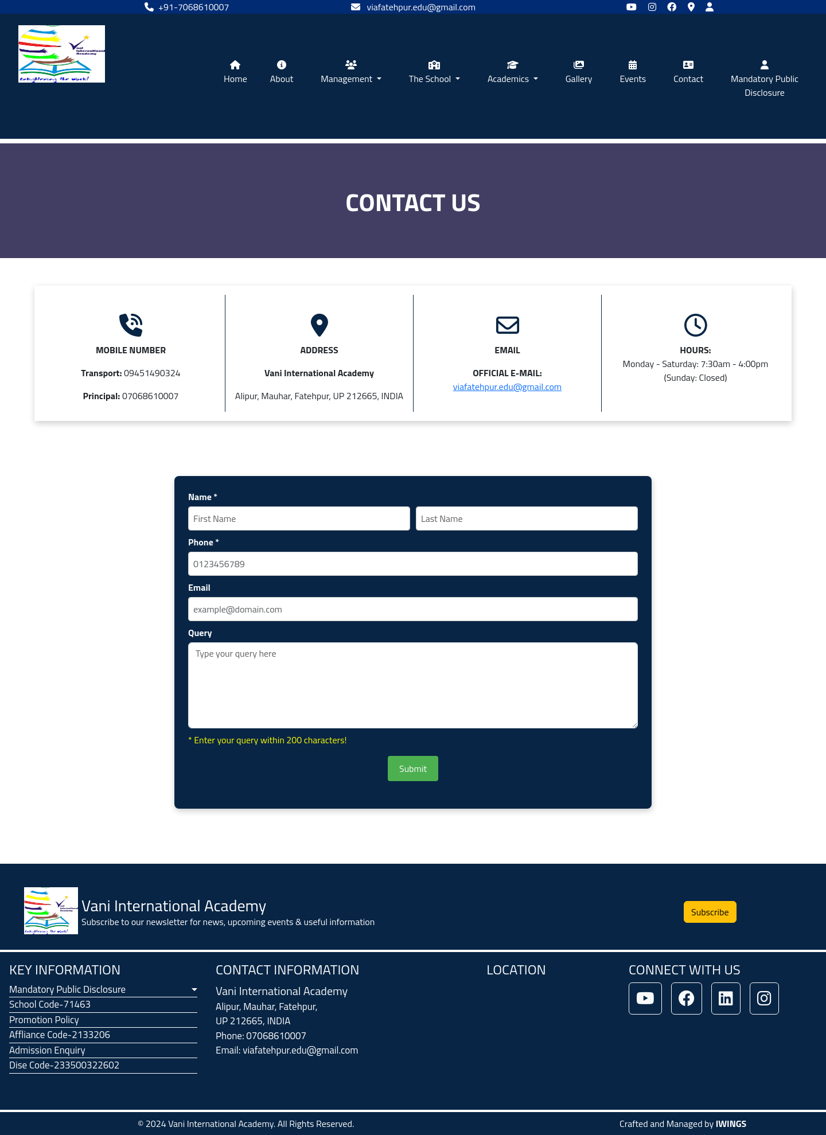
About (282, 72)
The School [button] (431, 72)
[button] (103, 989)
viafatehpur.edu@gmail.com (507, 386)
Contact (688, 72)
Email (199, 587)
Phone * (203, 542)
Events (633, 72)
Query (200, 632)
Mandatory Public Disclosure (764, 79)
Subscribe (710, 912)
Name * (202, 497)
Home (235, 72)
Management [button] (348, 72)
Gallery (579, 72)
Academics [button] (509, 72)
